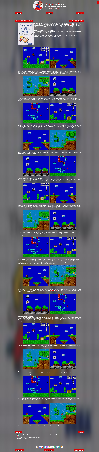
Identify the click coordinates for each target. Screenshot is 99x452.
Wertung (18, 432)
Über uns (80, 13)
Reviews (49, 13)
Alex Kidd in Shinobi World (48, 427)
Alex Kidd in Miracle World (24, 20)
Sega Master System (77, 20)
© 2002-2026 (49, 450)
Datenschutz (79, 450)
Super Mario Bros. (69, 24)
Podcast (18, 13)
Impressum (19, 450)
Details (81, 432)
